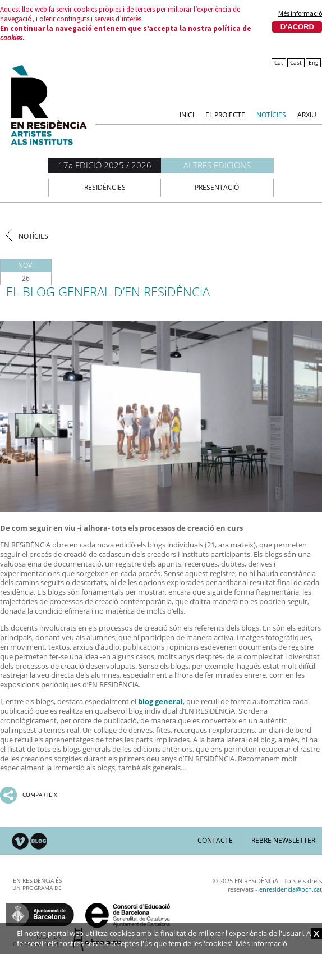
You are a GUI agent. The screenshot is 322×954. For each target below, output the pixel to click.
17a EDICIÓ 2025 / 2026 (104, 165)
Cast (296, 62)
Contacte (215, 840)
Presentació (217, 187)
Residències (105, 187)
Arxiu (306, 114)
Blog (39, 841)
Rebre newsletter (283, 840)
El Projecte (225, 114)
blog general (160, 701)
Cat (278, 62)
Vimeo (20, 841)
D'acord (297, 26)
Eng (313, 62)
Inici (187, 114)
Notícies (271, 114)
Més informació (300, 13)
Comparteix (39, 794)
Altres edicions (217, 165)
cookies (11, 38)
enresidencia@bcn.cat (290, 889)
